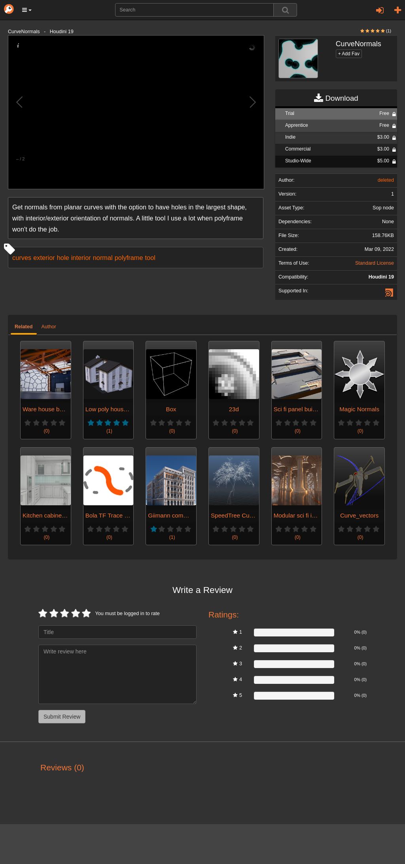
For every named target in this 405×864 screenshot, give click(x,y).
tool (150, 257)
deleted (386, 180)
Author (49, 326)
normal (103, 257)
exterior (44, 257)
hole (63, 257)
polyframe (129, 257)
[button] (27, 10)
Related (24, 326)
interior (81, 257)
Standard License (374, 263)
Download (336, 98)
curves (21, 257)
